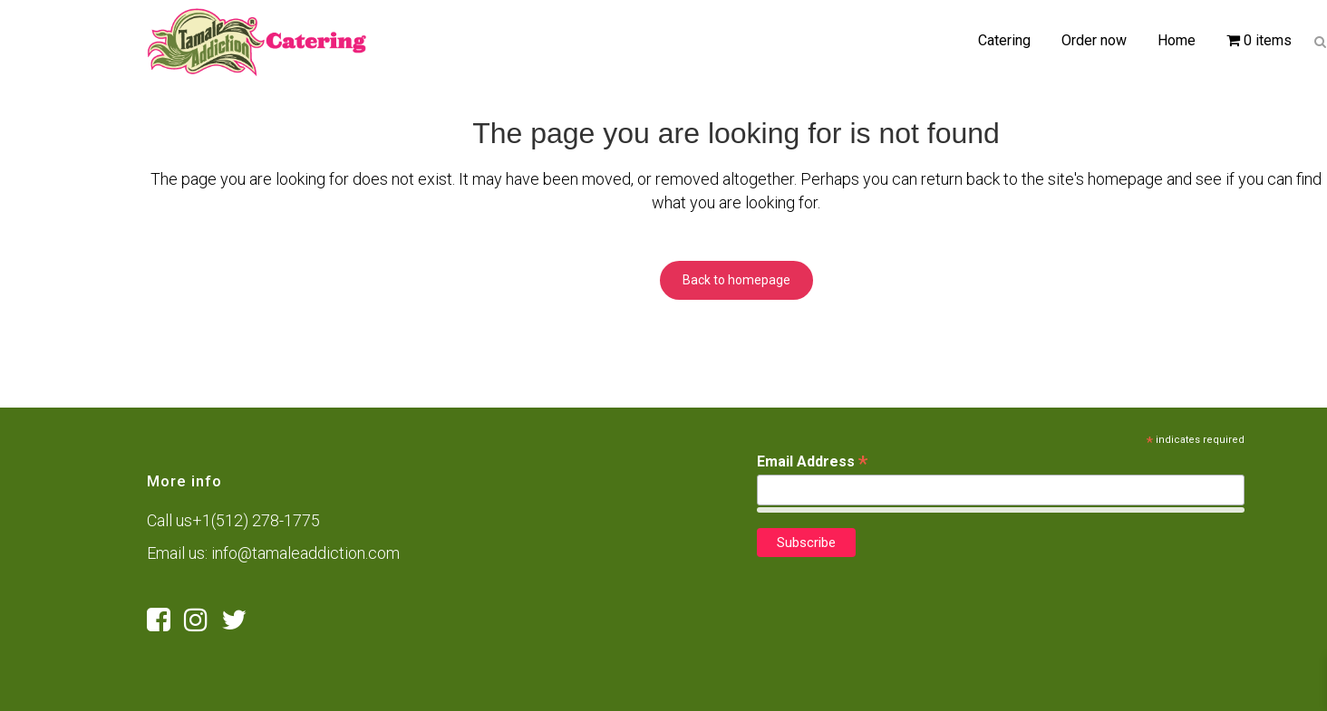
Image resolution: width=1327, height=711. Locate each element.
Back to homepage (736, 280)
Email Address (812, 461)
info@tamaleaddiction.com (305, 552)
